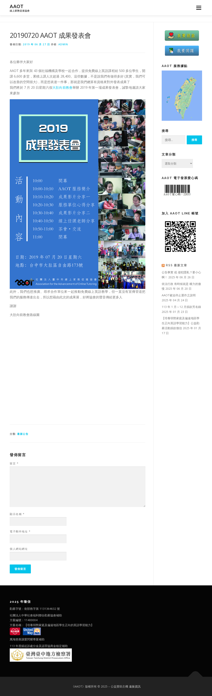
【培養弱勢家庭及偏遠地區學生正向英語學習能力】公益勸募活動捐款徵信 (180, 323)
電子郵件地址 (20, 531)
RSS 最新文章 (176, 265)
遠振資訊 (135, 686)
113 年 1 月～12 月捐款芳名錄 (181, 307)
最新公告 (22, 434)
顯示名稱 (17, 514)
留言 (14, 463)
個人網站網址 (19, 549)
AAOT (17, 6)
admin (63, 44)
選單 (198, 8)
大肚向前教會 (62, 87)
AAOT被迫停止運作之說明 (179, 295)
